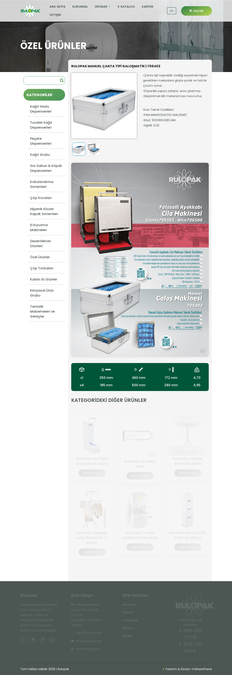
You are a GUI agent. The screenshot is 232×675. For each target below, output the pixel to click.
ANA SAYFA (57, 7)
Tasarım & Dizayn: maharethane (187, 669)
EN (171, 11)
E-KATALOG (126, 7)
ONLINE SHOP (196, 12)
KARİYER (147, 7)
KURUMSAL (80, 7)
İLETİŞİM (55, 15)
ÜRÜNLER (101, 7)
